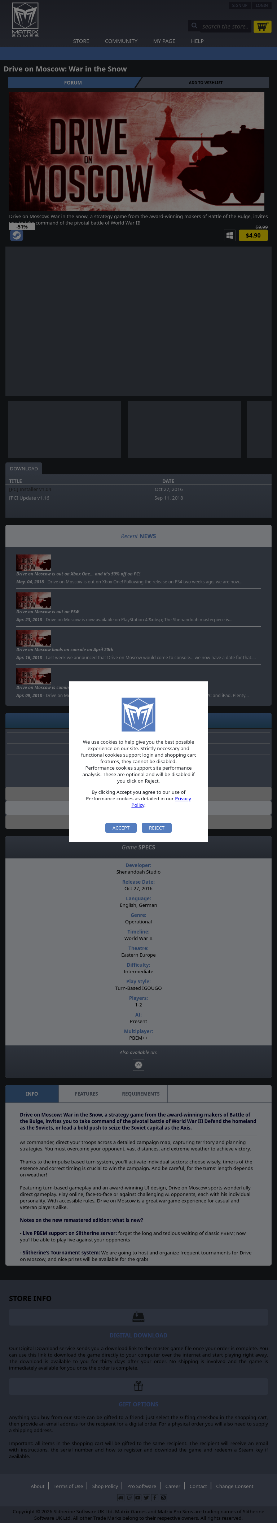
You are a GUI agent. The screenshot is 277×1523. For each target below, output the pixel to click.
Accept (121, 827)
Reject (156, 827)
